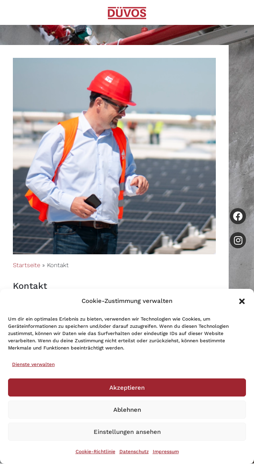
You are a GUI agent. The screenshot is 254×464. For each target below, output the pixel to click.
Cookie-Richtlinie (95, 451)
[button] (242, 301)
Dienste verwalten (33, 364)
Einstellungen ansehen (127, 431)
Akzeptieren (127, 387)
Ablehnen (127, 409)
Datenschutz (134, 451)
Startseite (26, 265)
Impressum (166, 451)
